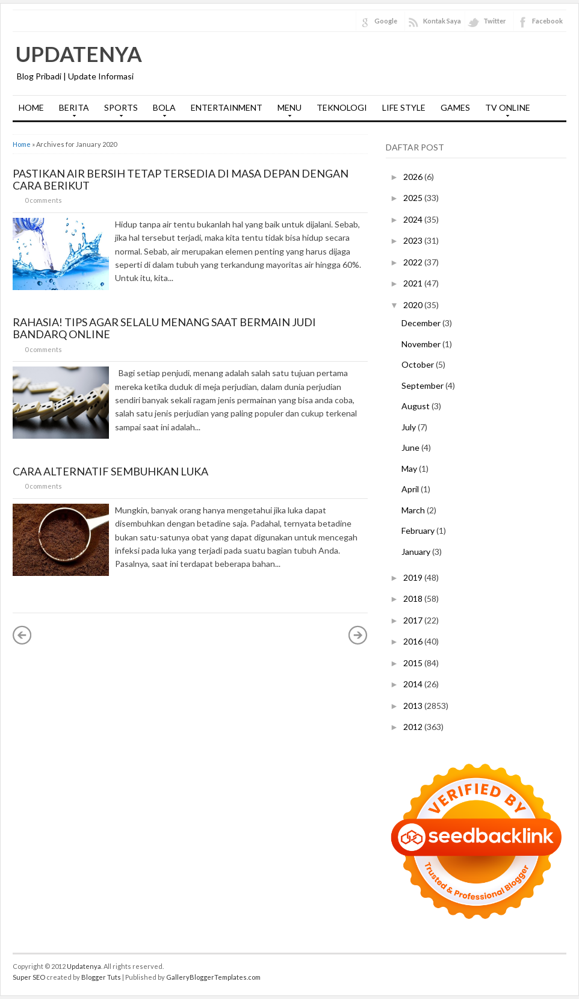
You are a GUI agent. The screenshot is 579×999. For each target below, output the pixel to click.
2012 (413, 727)
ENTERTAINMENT (226, 107)
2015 (413, 663)
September (423, 385)
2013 (413, 706)
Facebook (547, 21)
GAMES (455, 107)
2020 (413, 305)
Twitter (494, 21)
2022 (413, 262)
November (421, 344)
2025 (413, 198)
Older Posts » (358, 635)
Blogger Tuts (101, 977)
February (418, 530)
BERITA (71, 111)
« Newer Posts (22, 635)
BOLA (161, 111)
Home (22, 144)
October (418, 364)
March (414, 510)
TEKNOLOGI (342, 107)
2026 (413, 177)
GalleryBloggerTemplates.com (213, 977)
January (416, 551)
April (411, 489)
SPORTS (118, 111)
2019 (413, 577)
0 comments (43, 200)
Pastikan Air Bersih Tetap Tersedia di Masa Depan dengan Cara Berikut (180, 179)
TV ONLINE (504, 111)
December (421, 323)
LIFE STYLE (404, 107)
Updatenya (79, 53)
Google (385, 21)
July (409, 427)
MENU (286, 111)
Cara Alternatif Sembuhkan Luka (110, 471)
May (410, 468)
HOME (31, 107)
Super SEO (29, 977)
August (416, 406)
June (411, 447)
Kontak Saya (442, 21)
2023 (413, 240)
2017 (413, 620)
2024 (413, 219)
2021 (413, 283)
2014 (413, 684)
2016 (413, 641)
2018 (413, 598)
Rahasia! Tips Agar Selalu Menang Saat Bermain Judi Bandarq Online (164, 328)
